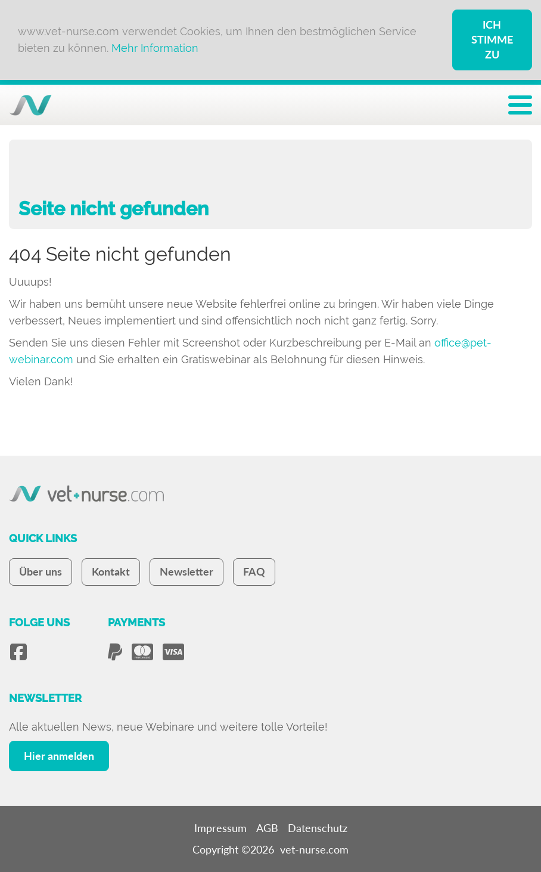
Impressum (220, 827)
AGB (267, 827)
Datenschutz (317, 827)
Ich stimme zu (492, 39)
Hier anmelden (59, 755)
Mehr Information (154, 48)
